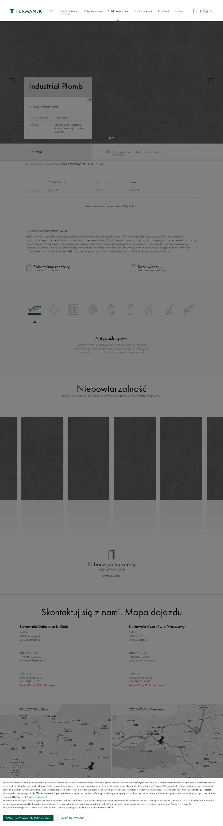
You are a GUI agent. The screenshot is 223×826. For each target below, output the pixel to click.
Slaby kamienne (92, 11)
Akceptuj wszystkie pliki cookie (28, 817)
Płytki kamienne (69, 12)
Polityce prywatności (102, 808)
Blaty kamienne (143, 11)
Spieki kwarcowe (118, 11)
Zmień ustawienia (72, 817)
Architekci (163, 11)
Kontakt (179, 11)
